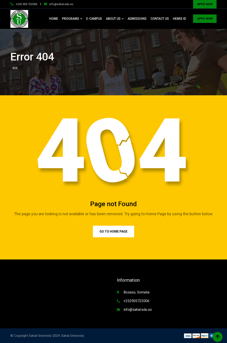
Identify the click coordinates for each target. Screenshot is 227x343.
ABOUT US (113, 18)
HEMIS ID (179, 18)
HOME (53, 18)
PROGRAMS (70, 18)
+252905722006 (136, 301)
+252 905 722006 (26, 4)
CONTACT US (160, 18)
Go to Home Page (113, 231)
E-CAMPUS (94, 18)
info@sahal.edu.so (61, 4)
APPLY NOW (205, 4)
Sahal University (72, 336)
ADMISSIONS (137, 18)
